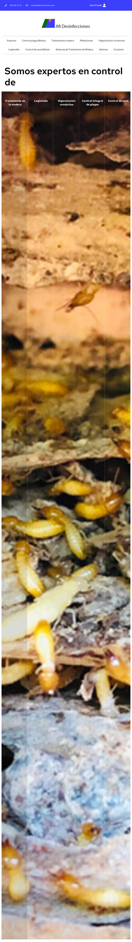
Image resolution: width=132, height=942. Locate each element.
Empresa (11, 40)
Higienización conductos (112, 40)
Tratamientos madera (63, 40)
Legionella (13, 49)
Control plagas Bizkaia (34, 40)
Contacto (119, 49)
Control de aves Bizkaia (37, 49)
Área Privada (96, 5)
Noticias (103, 49)
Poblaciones (86, 40)
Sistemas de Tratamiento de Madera (74, 49)
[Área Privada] (104, 5)
